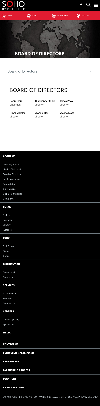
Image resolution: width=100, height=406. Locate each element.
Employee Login (13, 387)
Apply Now (8, 324)
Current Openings (11, 319)
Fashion (6, 215)
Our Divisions (9, 189)
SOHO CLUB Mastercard (18, 353)
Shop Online (11, 361)
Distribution (59, 15)
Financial (7, 298)
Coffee (6, 256)
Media (7, 332)
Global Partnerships (12, 194)
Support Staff (9, 184)
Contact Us (10, 344)
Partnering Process (16, 370)
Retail (6, 15)
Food (30, 15)
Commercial (9, 272)
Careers (8, 311)
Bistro (5, 251)
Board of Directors (12, 174)
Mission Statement (12, 169)
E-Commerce (9, 293)
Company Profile (11, 164)
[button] (88, 2)
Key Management (11, 179)
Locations (10, 378)
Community (8, 199)
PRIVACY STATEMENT (89, 397)
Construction (9, 303)
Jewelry (7, 225)
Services (82, 16)
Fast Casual (8, 246)
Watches (7, 230)
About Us (9, 156)
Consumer (8, 277)
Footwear (7, 220)
